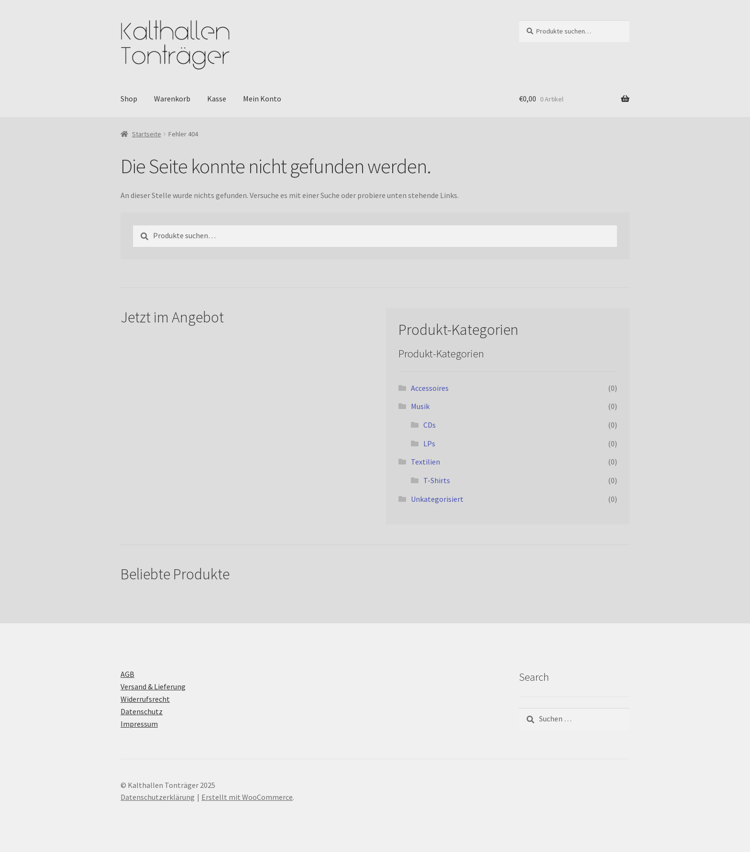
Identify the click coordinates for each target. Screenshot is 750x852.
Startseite (146, 134)
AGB (127, 674)
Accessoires (430, 388)
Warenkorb (172, 98)
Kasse (216, 98)
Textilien (425, 461)
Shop (129, 98)
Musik (420, 406)
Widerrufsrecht (145, 699)
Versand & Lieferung (153, 686)
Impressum (139, 724)
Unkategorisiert (437, 499)
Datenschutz (142, 711)
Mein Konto (262, 98)
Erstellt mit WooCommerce (247, 797)
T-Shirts (436, 480)
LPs (429, 443)
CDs (429, 425)
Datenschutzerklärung (158, 797)
